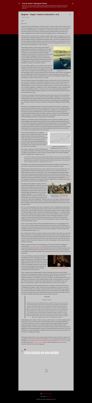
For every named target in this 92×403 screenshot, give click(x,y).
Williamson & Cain (63, 148)
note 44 (67, 177)
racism (47, 353)
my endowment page (39, 342)
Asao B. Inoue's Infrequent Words (34, 3)
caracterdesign (49, 396)
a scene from (36, 246)
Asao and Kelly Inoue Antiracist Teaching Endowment (40, 340)
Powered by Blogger (46, 393)
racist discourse (54, 353)
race (42, 353)
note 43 (50, 161)
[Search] (73, 4)
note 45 (34, 194)
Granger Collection (63, 196)
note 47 (37, 230)
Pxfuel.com (64, 70)
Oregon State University (62, 340)
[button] (70, 15)
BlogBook (27, 353)
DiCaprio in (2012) (59, 268)
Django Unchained (35, 353)
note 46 (59, 212)
